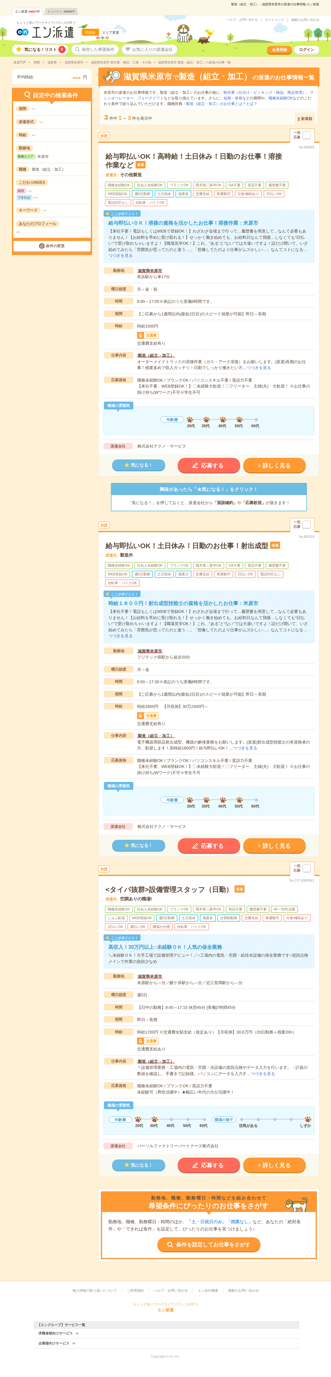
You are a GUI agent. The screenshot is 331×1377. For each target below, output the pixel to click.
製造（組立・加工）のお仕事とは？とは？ (221, 104)
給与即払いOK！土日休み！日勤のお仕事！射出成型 (187, 546)
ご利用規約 (135, 1290)
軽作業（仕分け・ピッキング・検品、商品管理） (265, 92)
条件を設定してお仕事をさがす (213, 1245)
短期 (227, 98)
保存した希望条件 (98, 49)
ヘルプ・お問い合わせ (242, 19)
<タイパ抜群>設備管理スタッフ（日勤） (169, 890)
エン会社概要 (208, 1290)
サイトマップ (274, 20)
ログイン (306, 50)
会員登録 (279, 50)
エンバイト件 (61, 11)
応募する (212, 466)
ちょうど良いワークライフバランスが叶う (46, 22)
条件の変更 (55, 246)
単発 (238, 98)
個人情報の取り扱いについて (94, 1290)
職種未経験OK (281, 98)
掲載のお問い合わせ (305, 20)
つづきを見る (120, 255)
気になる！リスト (45, 49)
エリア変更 (110, 32)
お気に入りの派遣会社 (152, 49)
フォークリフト (150, 98)
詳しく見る (277, 466)
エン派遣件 (27, 11)
